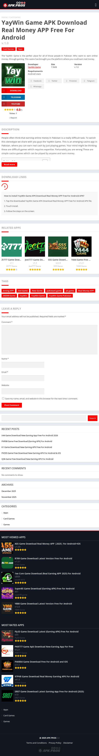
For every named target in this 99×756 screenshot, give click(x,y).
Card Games (14, 17)
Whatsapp (35, 86)
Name (5, 358)
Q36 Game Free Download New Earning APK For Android (27, 459)
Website (5, 385)
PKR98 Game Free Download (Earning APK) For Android (27, 441)
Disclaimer (68, 742)
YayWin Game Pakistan (60, 295)
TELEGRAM (11, 97)
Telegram (88, 81)
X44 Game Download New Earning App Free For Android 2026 (30, 435)
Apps (20, 49)
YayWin (23, 295)
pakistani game (54, 290)
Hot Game (23, 290)
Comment (7, 322)
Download (12, 90)
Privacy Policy (55, 742)
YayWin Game (34, 67)
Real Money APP (86, 290)
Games (6, 524)
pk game (70, 290)
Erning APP (8, 290)
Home (4, 17)
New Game (37, 290)
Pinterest (71, 81)
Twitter (52, 81)
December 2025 (9, 491)
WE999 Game (9, 295)
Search (92, 418)
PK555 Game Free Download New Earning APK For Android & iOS (31, 453)
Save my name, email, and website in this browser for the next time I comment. (41, 398)
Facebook (35, 81)
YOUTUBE (11, 104)
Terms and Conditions (36, 742)
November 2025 (9, 497)
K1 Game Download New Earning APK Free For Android (27, 447)
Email (5, 372)
